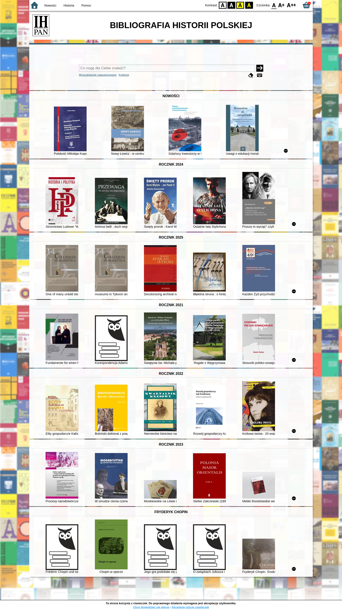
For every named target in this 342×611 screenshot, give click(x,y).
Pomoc (86, 5)
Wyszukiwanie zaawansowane (98, 74)
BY (249, 5)
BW (231, 5)
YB (240, 5)
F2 (291, 5)
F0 (274, 5)
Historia (68, 5)
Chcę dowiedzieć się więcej (151, 607)
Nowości (50, 5)
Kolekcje (124, 74)
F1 (281, 5)
